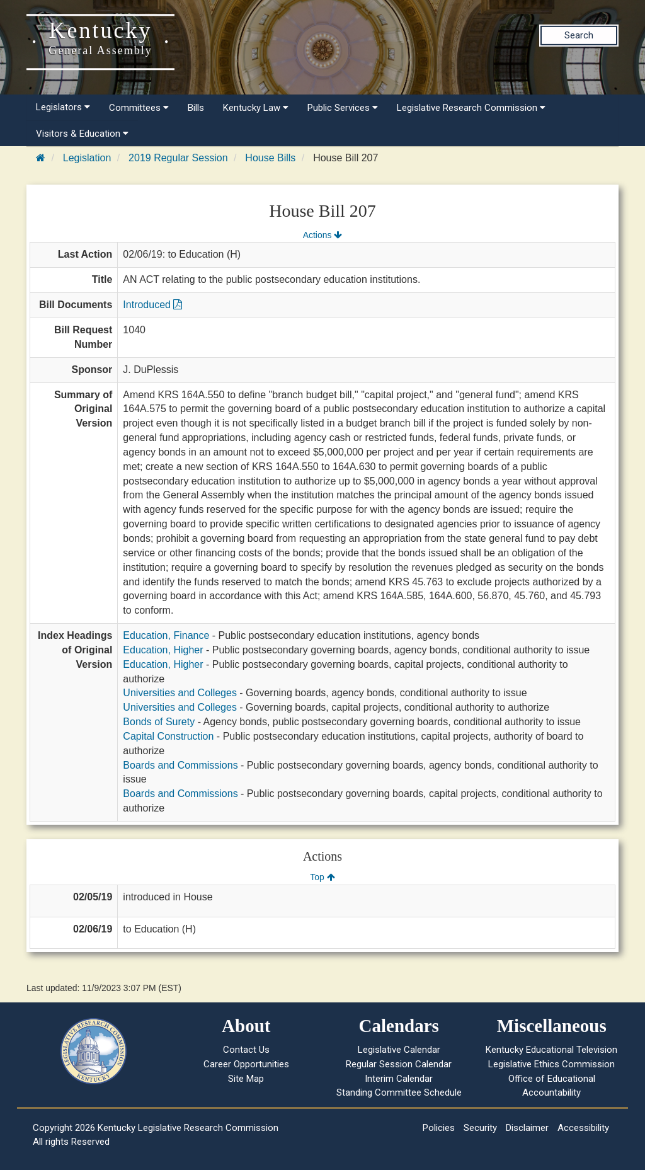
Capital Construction (168, 736)
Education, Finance (166, 635)
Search (578, 35)
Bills (196, 107)
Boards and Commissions (180, 765)
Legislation (87, 157)
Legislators (63, 107)
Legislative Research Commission (471, 107)
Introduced (152, 304)
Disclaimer (527, 1127)
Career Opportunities (246, 1064)
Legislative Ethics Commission (551, 1064)
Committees (139, 107)
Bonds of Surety (159, 721)
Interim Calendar (399, 1078)
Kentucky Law (255, 107)
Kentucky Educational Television (551, 1049)
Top (322, 877)
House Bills (270, 157)
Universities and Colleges (180, 692)
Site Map (246, 1078)
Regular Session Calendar (399, 1064)
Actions (322, 235)
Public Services (342, 107)
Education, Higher (163, 650)
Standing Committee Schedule (399, 1092)
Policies (439, 1127)
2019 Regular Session (177, 157)
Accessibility (583, 1127)
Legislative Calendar (399, 1049)
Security (480, 1127)
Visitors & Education (82, 133)
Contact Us (246, 1049)
